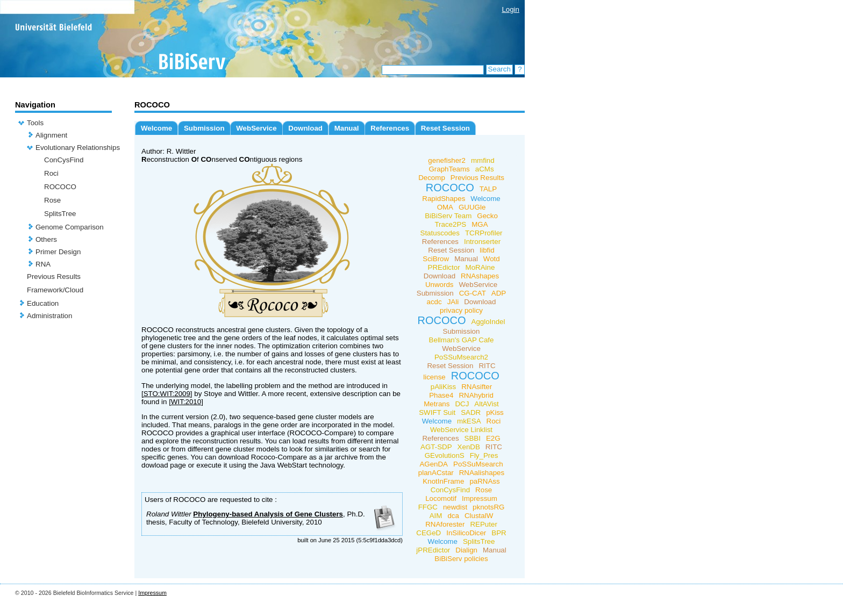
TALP (488, 189)
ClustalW (479, 516)
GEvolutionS (445, 455)
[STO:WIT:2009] (166, 394)
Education (43, 303)
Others (46, 239)
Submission (204, 128)
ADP (498, 293)
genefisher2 (447, 160)
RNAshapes (480, 276)
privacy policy (461, 310)
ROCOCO (60, 187)
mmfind (483, 160)
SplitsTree (60, 214)
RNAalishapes (481, 473)
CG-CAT (472, 293)
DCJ (462, 404)
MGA (479, 224)
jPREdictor (433, 550)
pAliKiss (443, 387)
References (389, 128)
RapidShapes (443, 199)
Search (499, 69)
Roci (51, 173)
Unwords (439, 285)
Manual (346, 128)
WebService (256, 128)
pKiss (495, 412)
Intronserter (482, 242)
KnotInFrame (443, 481)
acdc (434, 302)
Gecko (487, 216)
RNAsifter (476, 387)
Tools (35, 123)
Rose (52, 200)
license (434, 377)
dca (453, 516)
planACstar (436, 473)
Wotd (491, 259)
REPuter (483, 524)
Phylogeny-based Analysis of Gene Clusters (268, 514)
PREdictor (444, 267)
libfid (487, 250)
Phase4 (441, 395)
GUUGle (472, 207)
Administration (49, 316)
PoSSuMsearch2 (461, 357)
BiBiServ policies (461, 559)
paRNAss (484, 481)
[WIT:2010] (186, 402)
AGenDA (433, 464)
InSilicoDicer (466, 533)
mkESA (469, 421)
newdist (455, 507)
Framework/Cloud (55, 290)
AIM (436, 516)
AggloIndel (488, 322)
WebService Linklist (461, 430)
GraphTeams (448, 169)
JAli (453, 302)
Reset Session (445, 128)
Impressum (479, 498)
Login (510, 9)
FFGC (428, 507)
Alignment (51, 135)
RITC (486, 366)
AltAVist (486, 404)
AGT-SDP (436, 447)
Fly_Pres (484, 455)
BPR (498, 533)
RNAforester (445, 524)
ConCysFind (63, 160)
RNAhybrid (476, 395)
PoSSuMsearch (478, 464)
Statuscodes (440, 233)
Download (305, 128)
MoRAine (480, 267)
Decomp (431, 178)
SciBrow (436, 259)
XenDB (469, 447)
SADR (471, 412)
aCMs (484, 169)
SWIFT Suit (437, 412)
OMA (445, 207)
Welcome (156, 128)
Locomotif (440, 498)
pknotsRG (488, 507)
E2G (493, 438)
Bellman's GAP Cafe (461, 340)
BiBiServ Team (448, 216)
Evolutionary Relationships (77, 147)
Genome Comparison (69, 227)
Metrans (436, 404)
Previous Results (54, 276)
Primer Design (58, 252)
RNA (43, 264)
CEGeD (428, 533)
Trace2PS (450, 224)
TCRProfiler (484, 233)
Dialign (466, 550)
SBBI (473, 438)
